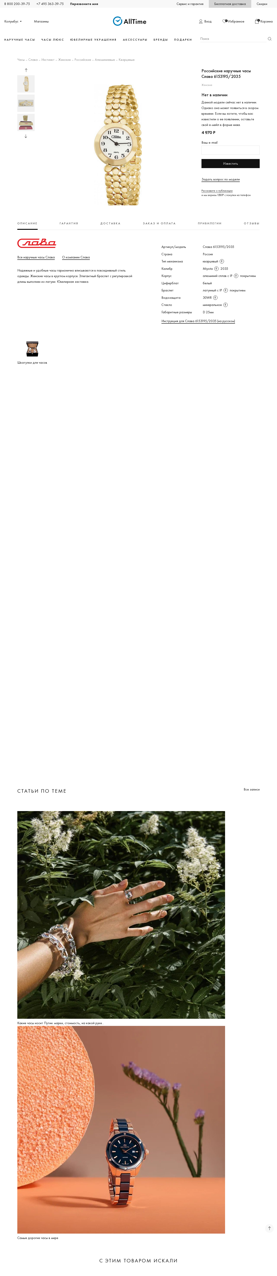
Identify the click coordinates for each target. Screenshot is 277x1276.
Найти (270, 39)
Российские (82, 60)
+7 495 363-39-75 (50, 4)
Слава (33, 60)
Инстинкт (48, 60)
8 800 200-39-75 (17, 4)
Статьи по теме (42, 790)
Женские (64, 60)
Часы (21, 60)
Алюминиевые (105, 60)
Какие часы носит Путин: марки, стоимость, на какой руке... (60, 1023)
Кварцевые (127, 60)
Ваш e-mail (209, 142)
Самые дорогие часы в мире (37, 1238)
